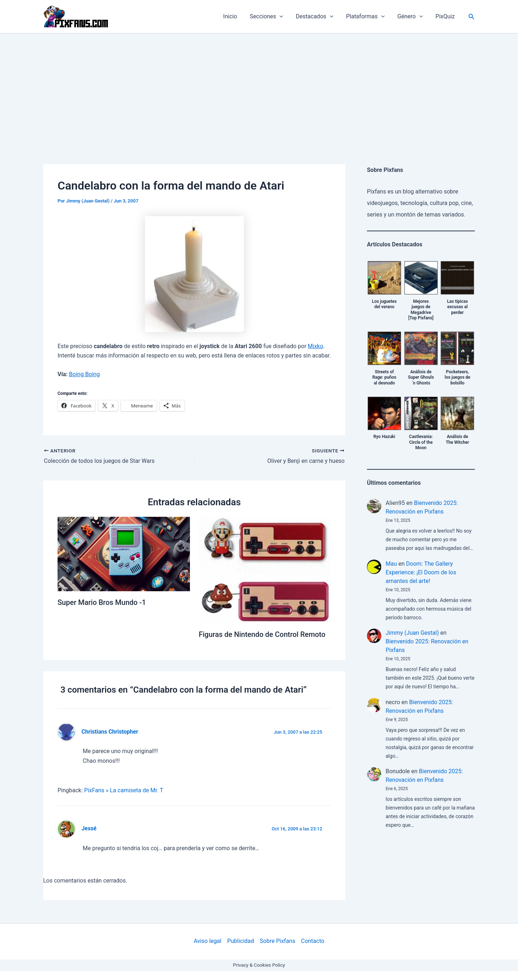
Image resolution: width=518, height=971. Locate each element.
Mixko (315, 346)
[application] (284, 16)
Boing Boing (84, 374)
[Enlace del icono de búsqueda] (471, 16)
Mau (391, 563)
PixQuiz (445, 16)
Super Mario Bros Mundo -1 (102, 602)
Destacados (318, 16)
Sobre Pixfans (277, 941)
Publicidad (240, 941)
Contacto (312, 941)
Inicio (237, 16)
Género (412, 16)
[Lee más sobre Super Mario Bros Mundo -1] (124, 553)
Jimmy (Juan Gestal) (412, 632)
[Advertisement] (259, 87)
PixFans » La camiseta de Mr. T (123, 790)
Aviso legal (207, 941)
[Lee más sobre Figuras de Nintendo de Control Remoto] (265, 569)
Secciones (271, 16)
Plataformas (368, 16)
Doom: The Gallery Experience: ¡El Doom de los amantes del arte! (421, 572)
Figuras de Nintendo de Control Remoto (262, 634)
